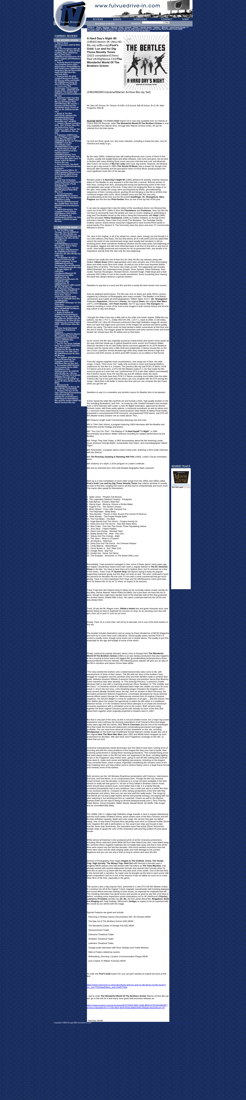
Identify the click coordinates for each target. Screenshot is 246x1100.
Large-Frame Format (177, 27)
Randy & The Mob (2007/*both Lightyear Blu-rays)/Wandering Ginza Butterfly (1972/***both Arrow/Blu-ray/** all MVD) (66, 117)
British (136, 27)
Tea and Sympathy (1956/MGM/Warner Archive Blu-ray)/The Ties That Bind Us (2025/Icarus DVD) (68, 197)
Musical (114, 27)
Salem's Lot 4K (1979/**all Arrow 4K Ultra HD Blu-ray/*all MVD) (67, 381)
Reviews (106, 27)
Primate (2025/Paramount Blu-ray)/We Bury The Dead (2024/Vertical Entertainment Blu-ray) (67, 204)
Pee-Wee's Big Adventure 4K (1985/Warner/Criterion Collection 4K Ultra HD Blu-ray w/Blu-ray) (68, 253)
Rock (121, 27)
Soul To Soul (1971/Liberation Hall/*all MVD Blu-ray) (67, 45)
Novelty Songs (146, 27)
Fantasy (157, 27)
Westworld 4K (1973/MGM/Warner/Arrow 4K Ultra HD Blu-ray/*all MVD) (67, 387)
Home (98, 27)
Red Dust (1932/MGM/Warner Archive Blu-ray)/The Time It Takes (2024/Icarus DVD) (66, 245)
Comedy (128, 27)
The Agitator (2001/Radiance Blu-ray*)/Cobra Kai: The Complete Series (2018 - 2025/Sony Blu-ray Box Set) (68, 360)
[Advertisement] (181, 540)
